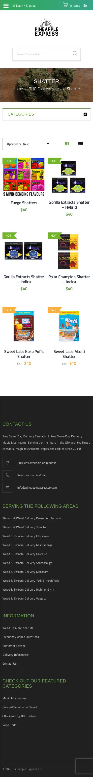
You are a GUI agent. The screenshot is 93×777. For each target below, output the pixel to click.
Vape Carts (9, 725)
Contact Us (9, 663)
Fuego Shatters (24, 203)
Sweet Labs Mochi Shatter (69, 354)
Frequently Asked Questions (20, 636)
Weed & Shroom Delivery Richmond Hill (28, 589)
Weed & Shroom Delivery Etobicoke (25, 536)
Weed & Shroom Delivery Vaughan (24, 598)
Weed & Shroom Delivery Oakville (24, 553)
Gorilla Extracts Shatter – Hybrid (69, 204)
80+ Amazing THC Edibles (19, 716)
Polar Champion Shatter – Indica (69, 279)
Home (18, 88)
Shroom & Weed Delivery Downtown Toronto (31, 518)
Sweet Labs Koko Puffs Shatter (23, 354)
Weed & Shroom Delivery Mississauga (27, 545)
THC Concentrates (45, 88)
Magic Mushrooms (14, 698)
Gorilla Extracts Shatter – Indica (23, 279)
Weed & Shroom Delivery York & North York (30, 580)
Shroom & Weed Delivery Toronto (24, 527)
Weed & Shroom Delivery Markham (25, 571)
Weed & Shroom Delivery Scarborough (27, 562)
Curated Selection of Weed (19, 707)
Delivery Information (15, 654)
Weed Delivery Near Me (17, 628)
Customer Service (14, 645)
